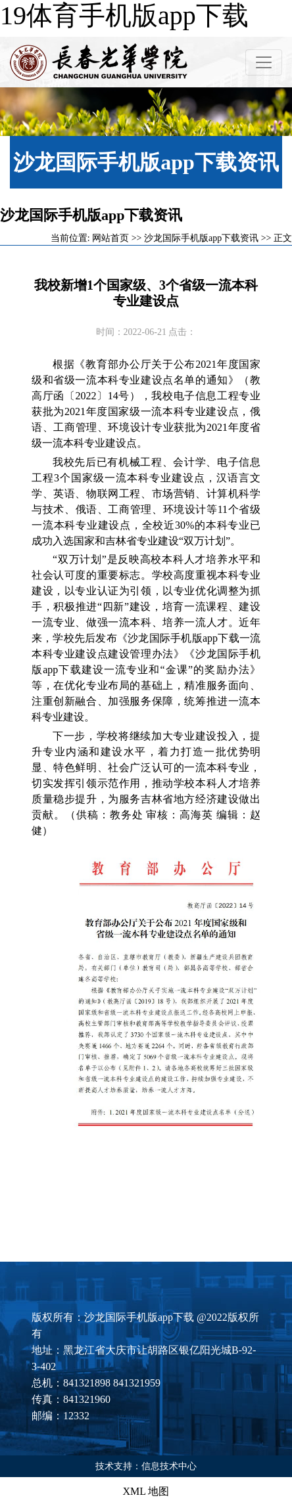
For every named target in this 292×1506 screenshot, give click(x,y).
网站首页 (110, 238)
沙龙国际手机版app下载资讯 (201, 238)
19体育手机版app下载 (124, 15)
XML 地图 (146, 1491)
